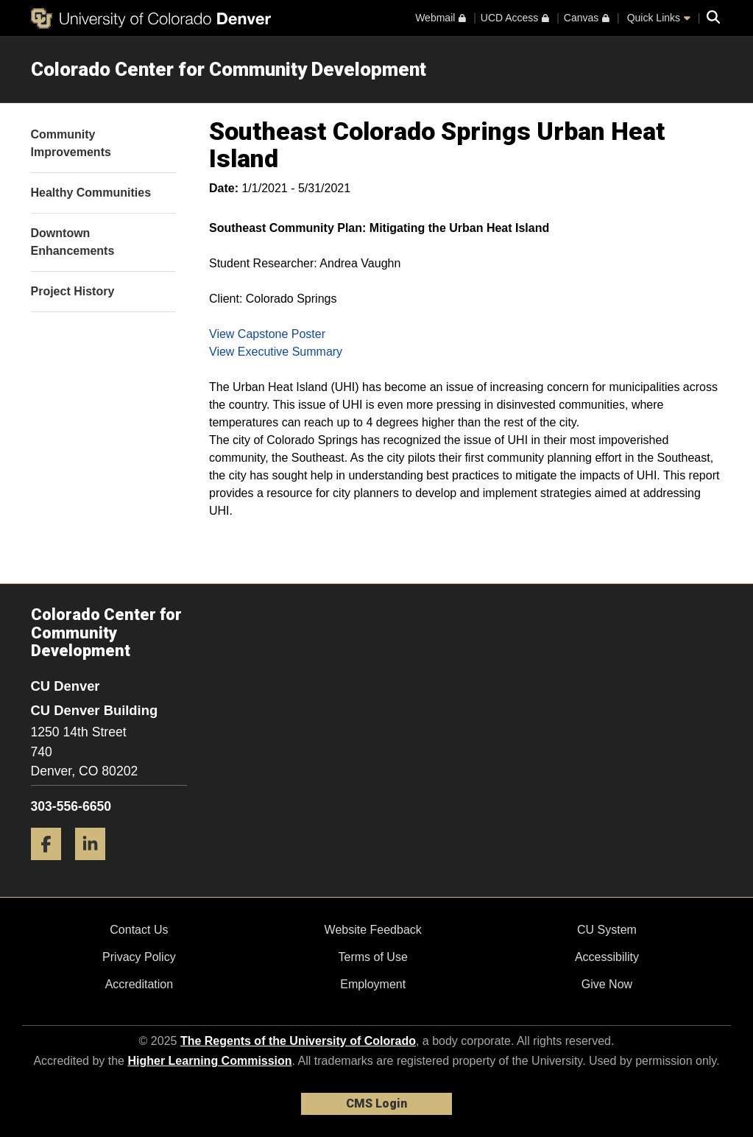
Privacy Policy (139, 957)
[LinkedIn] (95, 865)
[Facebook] (51, 865)
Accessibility (607, 957)
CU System (607, 929)
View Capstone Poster (267, 334)
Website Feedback (373, 929)
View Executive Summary (275, 351)
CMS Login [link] (376, 1103)
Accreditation (139, 984)
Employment (373, 984)
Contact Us (139, 929)
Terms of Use (373, 957)
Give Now (606, 984)
